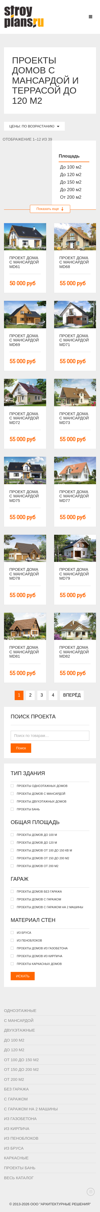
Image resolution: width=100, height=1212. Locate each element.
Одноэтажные (20, 1010)
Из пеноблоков (21, 1138)
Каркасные (16, 1158)
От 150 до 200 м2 (21, 1069)
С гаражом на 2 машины (31, 1109)
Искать (22, 976)
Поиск (21, 748)
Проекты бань (19, 1167)
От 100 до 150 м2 (21, 1059)
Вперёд (72, 695)
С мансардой (18, 1020)
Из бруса (14, 1148)
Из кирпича (16, 1128)
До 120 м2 (14, 1049)
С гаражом (16, 1099)
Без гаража (16, 1089)
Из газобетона (20, 1118)
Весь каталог (19, 1177)
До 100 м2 (14, 1040)
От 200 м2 (14, 1079)
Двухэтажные (19, 1030)
